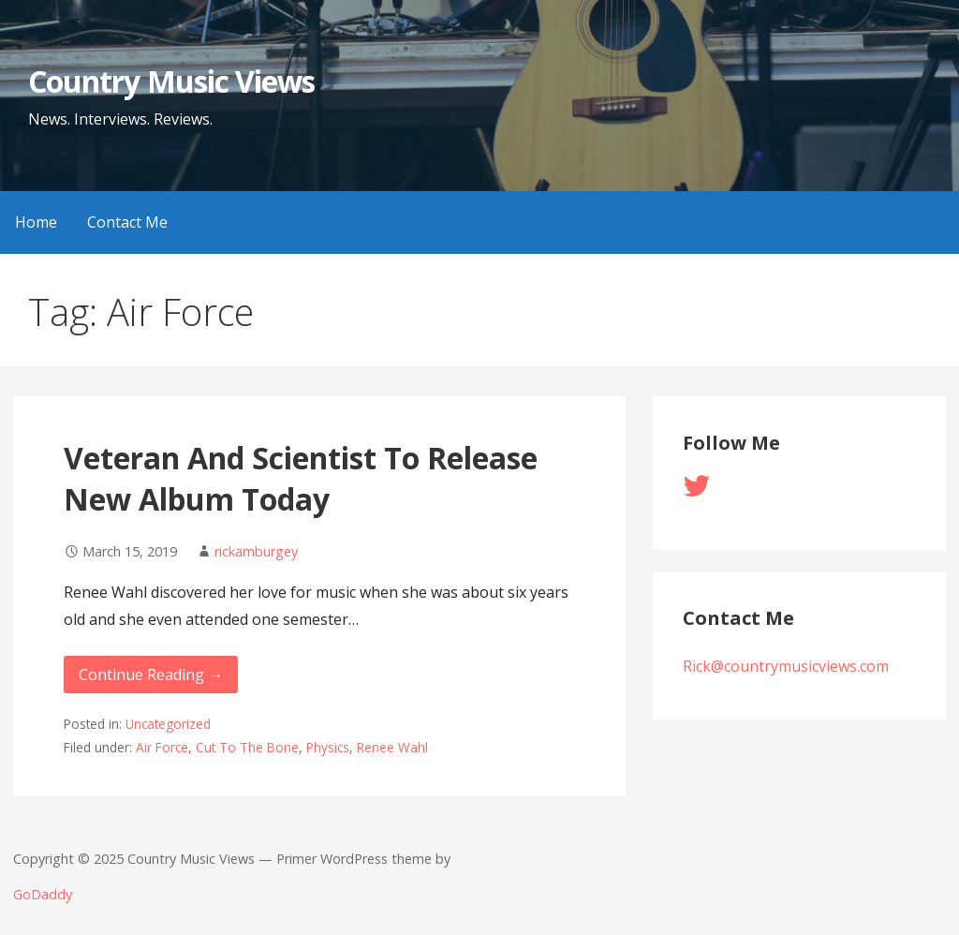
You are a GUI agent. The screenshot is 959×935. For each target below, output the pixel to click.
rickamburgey (256, 551)
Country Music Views (171, 81)
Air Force (162, 747)
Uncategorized (168, 724)
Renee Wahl (392, 747)
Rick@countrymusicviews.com (786, 666)
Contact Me (127, 222)
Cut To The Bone (247, 747)
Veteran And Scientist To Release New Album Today (301, 479)
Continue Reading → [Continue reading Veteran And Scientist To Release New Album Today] (151, 674)
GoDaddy (42, 894)
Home (36, 222)
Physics (327, 747)
